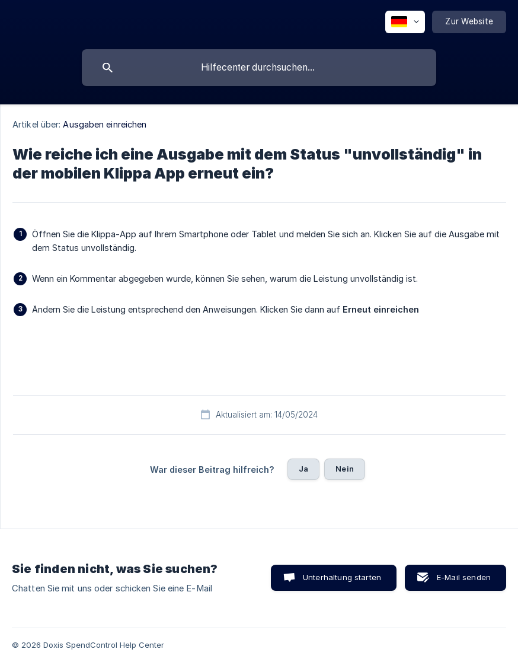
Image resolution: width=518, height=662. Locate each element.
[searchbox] (259, 67)
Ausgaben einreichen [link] (104, 124)
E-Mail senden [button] (464, 577)
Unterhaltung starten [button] (342, 577)
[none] (405, 22)
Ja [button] (303, 468)
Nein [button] (344, 468)
